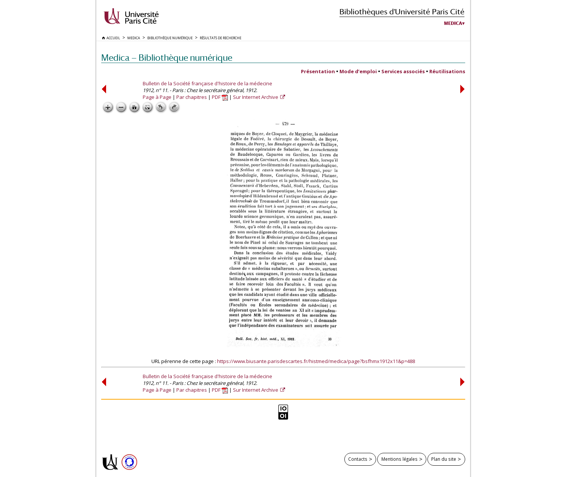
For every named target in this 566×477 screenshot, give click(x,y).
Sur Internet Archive (256, 97)
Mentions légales (399, 459)
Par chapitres (191, 97)
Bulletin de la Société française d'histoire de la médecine (207, 83)
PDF (220, 97)
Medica (453, 23)
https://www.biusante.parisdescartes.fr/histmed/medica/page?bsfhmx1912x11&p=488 (316, 361)
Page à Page (157, 97)
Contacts (357, 459)
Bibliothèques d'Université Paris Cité (401, 11)
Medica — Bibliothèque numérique (166, 57)
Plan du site (443, 459)
